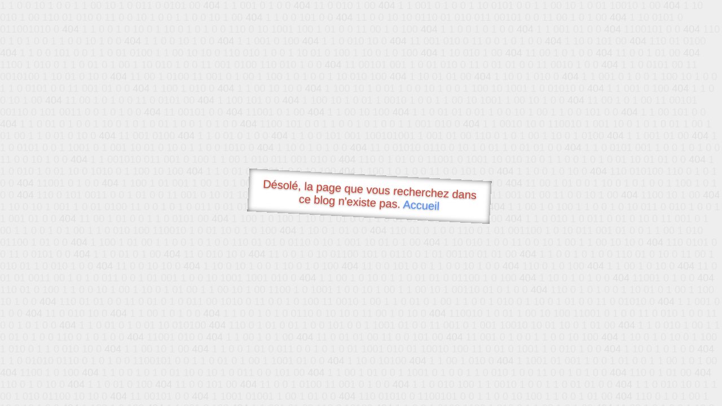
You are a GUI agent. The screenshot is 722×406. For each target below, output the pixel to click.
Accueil (421, 205)
